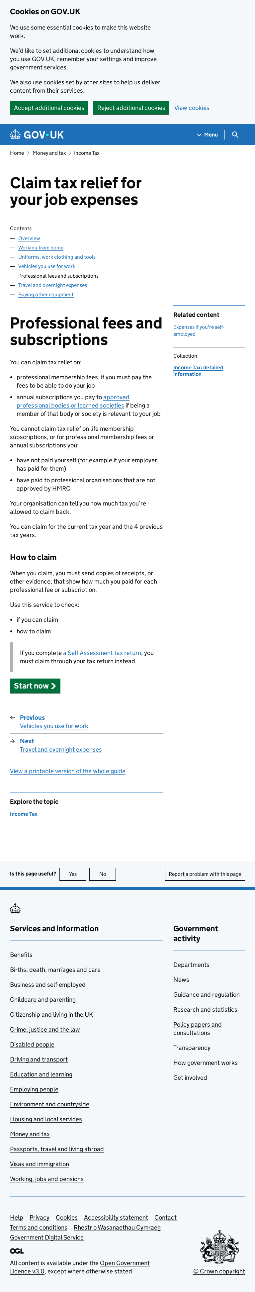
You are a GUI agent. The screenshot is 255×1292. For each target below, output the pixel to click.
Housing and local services (46, 1119)
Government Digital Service (47, 1237)
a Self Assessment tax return (102, 653)
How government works (205, 1062)
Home (17, 153)
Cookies (67, 1217)
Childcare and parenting (43, 999)
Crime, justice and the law (45, 1029)
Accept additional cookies (49, 108)
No (107, 874)
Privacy (39, 1217)
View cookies (192, 108)
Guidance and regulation (206, 994)
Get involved (190, 1077)
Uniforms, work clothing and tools (57, 257)
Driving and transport (39, 1059)
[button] (35, 686)
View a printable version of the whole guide (68, 771)
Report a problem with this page (205, 874)
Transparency (192, 1048)
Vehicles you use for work (46, 266)
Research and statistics (205, 1009)
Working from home (40, 247)
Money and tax (49, 153)
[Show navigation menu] (207, 135)
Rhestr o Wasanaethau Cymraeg (117, 1227)
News (181, 979)
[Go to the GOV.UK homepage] (37, 135)
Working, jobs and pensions (47, 1179)
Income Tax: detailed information (198, 370)
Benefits (21, 955)
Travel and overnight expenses (52, 285)
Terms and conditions (38, 1227)
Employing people (34, 1089)
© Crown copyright (219, 1271)
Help (16, 1217)
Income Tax (86, 153)
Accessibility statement (116, 1217)
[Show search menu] (235, 135)
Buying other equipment (46, 294)
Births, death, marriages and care (55, 969)
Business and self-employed (48, 984)
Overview (29, 238)
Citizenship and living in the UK (51, 1014)
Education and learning (41, 1074)
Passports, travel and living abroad (57, 1149)
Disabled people (32, 1044)
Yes (77, 874)
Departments (191, 965)
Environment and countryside (49, 1104)
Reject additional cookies (131, 108)
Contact (165, 1217)
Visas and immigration (39, 1164)
